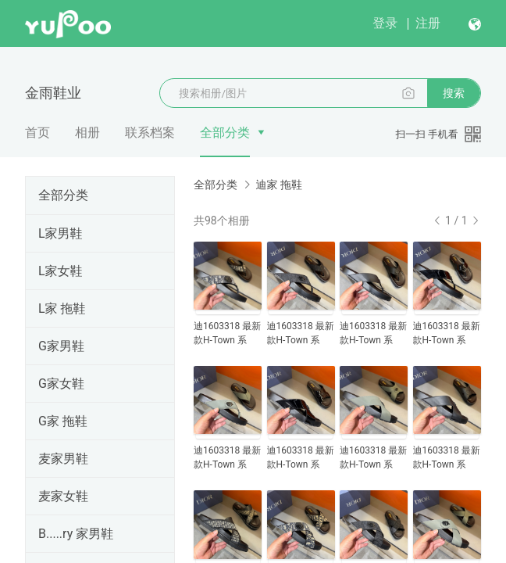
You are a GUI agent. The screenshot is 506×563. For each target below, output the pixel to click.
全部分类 (225, 132)
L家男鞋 (60, 233)
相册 (87, 132)
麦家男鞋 (63, 458)
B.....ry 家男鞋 (75, 533)
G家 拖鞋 (62, 421)
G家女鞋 (61, 383)
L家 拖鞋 (62, 308)
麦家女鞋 (63, 496)
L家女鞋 (60, 271)
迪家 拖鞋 (278, 184)
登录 (384, 23)
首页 (37, 132)
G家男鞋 (61, 346)
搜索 (454, 93)
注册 (427, 23)
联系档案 (150, 132)
